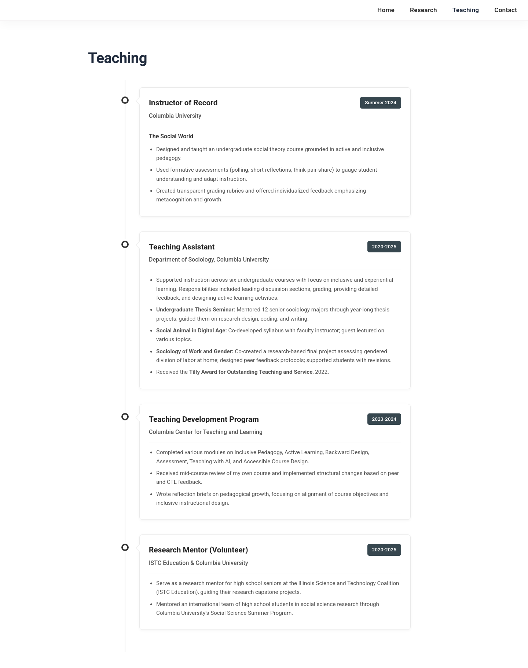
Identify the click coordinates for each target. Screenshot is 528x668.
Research (423, 10)
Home (386, 10)
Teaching (465, 10)
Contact (505, 10)
